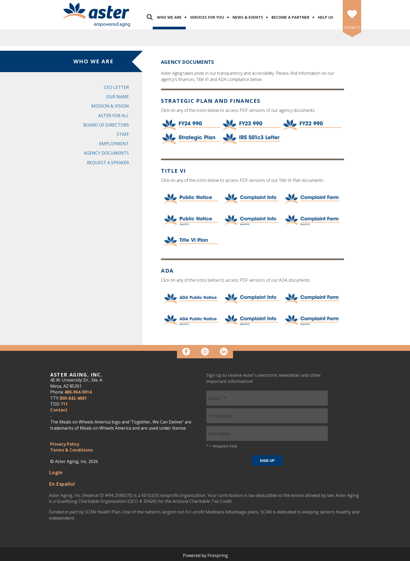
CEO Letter (116, 87)
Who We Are (169, 17)
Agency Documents (106, 153)
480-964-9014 (78, 392)
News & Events (247, 17)
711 (64, 404)
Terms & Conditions (71, 450)
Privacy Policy (64, 444)
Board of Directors (106, 125)
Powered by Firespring (205, 555)
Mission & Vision (110, 106)
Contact (59, 410)
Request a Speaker (108, 163)
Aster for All (113, 116)
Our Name (117, 97)
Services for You (207, 17)
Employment (114, 144)
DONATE (352, 27)
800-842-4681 (73, 398)
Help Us (325, 17)
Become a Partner (290, 17)
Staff (123, 134)
